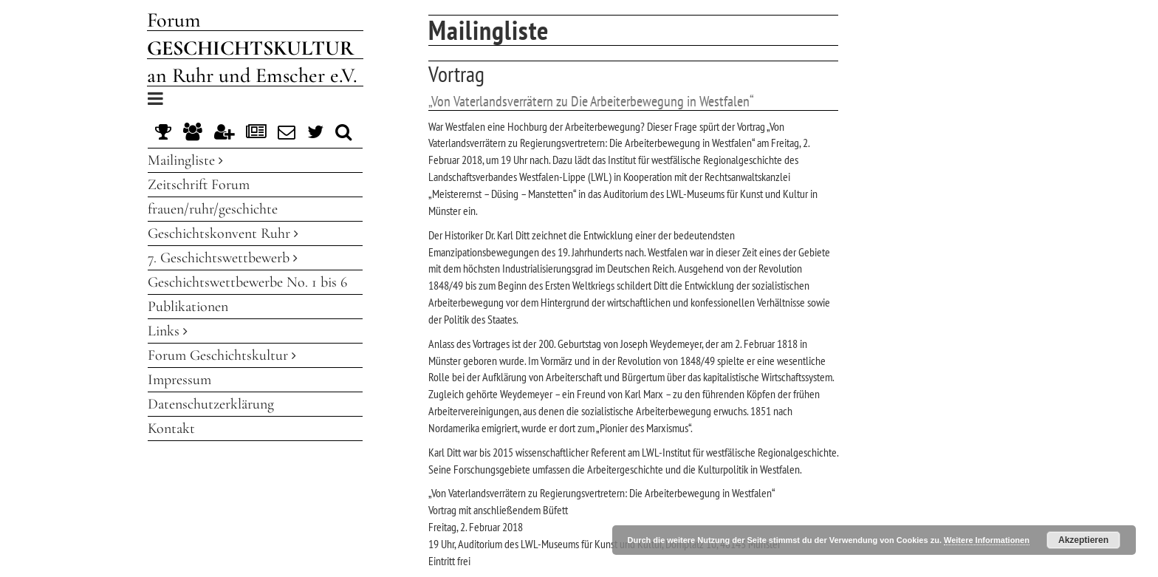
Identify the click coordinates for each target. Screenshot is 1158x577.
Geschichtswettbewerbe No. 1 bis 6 (247, 282)
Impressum (179, 380)
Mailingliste (185, 160)
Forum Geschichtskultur (222, 355)
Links (168, 331)
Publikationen (188, 306)
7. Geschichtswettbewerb (223, 258)
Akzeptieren (1083, 540)
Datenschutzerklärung (211, 404)
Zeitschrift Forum (199, 185)
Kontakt (171, 428)
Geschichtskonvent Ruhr (223, 233)
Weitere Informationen (986, 540)
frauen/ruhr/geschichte (213, 209)
